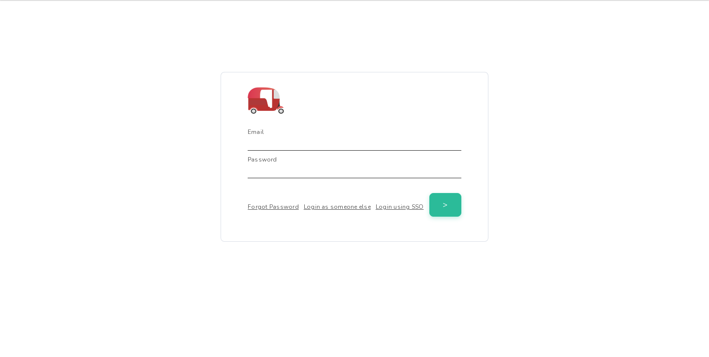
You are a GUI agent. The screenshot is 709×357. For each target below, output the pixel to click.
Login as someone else (337, 207)
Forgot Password (273, 207)
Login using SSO (400, 207)
